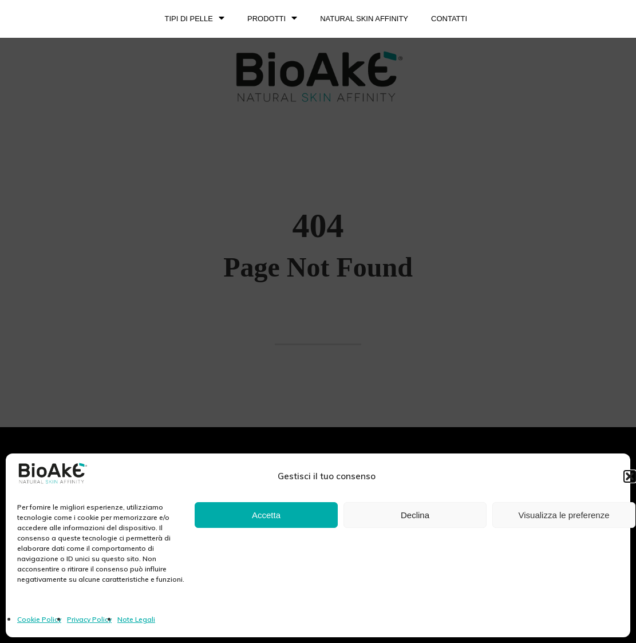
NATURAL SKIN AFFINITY (364, 18)
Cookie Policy (39, 619)
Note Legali (136, 619)
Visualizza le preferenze (564, 515)
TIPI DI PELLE (194, 19)
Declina (415, 515)
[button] (629, 476)
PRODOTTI (272, 19)
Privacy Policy (89, 619)
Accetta (266, 515)
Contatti (449, 18)
